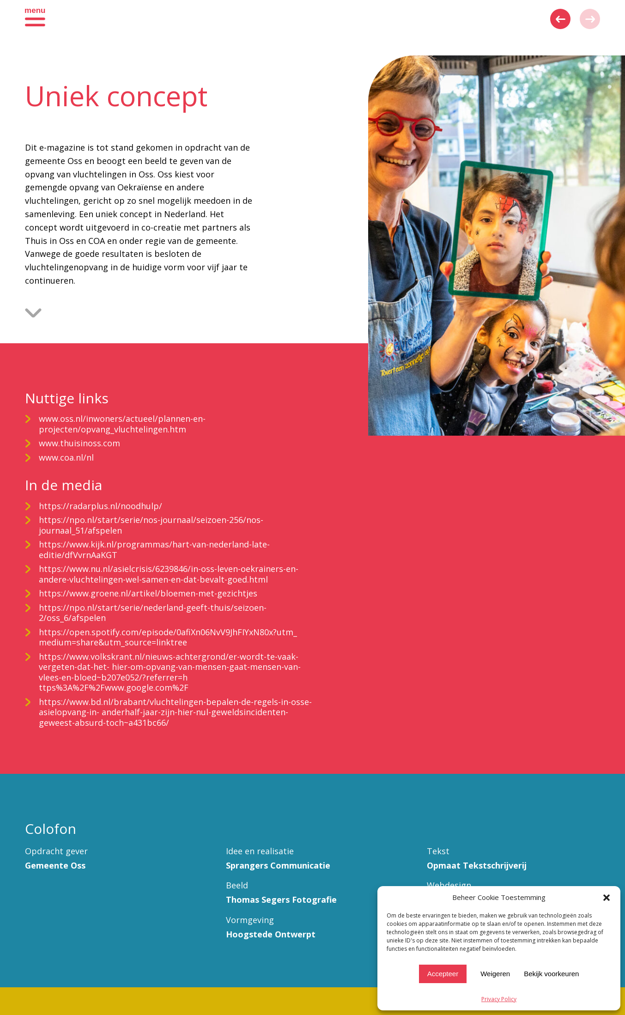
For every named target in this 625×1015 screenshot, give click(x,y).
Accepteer (443, 974)
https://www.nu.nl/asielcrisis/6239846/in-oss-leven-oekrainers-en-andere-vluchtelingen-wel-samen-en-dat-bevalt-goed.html (168, 574)
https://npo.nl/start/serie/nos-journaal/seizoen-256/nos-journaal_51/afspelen (151, 525)
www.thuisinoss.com (79, 443)
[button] (606, 897)
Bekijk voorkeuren (551, 974)
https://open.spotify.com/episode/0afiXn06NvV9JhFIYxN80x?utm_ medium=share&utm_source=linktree (168, 637)
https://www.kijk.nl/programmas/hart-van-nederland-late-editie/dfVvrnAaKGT (154, 549)
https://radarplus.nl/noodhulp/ (100, 505)
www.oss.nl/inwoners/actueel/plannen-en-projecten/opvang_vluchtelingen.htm (122, 424)
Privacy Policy (498, 999)
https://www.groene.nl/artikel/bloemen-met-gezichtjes (148, 593)
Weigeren (495, 974)
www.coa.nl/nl (66, 457)
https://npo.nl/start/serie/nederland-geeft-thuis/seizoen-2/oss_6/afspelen (153, 613)
